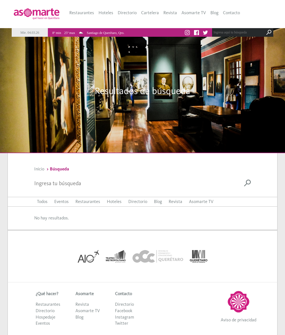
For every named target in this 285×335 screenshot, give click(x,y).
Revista (170, 12)
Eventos (61, 201)
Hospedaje (45, 317)
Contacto (231, 12)
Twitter (121, 323)
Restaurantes (81, 12)
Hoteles (106, 12)
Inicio (39, 169)
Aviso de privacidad (238, 319)
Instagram (124, 317)
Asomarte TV (193, 12)
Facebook (123, 310)
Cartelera (150, 12)
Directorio (127, 12)
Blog (214, 12)
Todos (42, 201)
